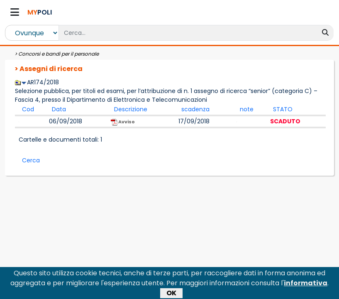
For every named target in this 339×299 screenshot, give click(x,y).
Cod (28, 109)
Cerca (31, 160)
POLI (39, 12)
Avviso (123, 121)
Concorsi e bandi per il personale (58, 53)
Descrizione (130, 109)
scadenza (195, 109)
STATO (283, 109)
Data (59, 109)
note (247, 109)
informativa (305, 286)
